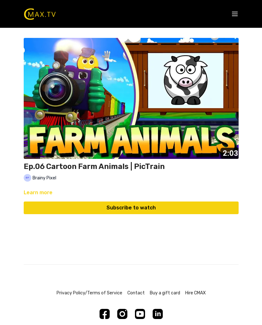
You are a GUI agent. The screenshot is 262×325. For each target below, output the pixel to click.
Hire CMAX (195, 293)
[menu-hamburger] (235, 14)
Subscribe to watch (131, 208)
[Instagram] (122, 314)
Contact (136, 293)
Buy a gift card (165, 293)
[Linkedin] (158, 314)
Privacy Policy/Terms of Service (89, 293)
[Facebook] (105, 314)
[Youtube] (140, 314)
